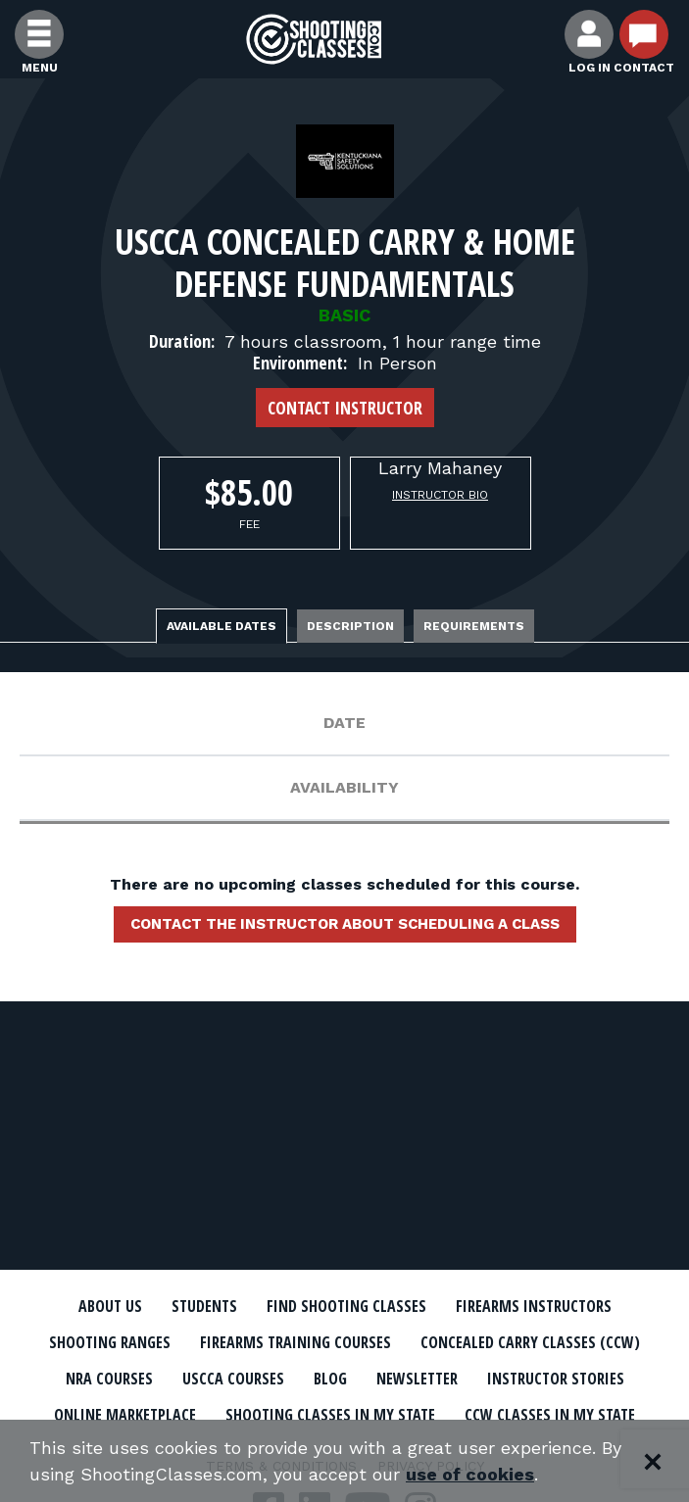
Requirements (473, 626)
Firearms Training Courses (295, 1342)
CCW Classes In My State (550, 1415)
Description (350, 626)
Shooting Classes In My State (330, 1415)
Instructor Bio (440, 495)
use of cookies (470, 1474)
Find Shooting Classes (346, 1306)
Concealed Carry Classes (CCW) (530, 1342)
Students (204, 1306)
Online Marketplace (125, 1415)
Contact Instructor (345, 407)
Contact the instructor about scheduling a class (345, 924)
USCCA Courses (233, 1378)
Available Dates (221, 626)
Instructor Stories (555, 1378)
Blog (330, 1378)
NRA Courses (109, 1378)
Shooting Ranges (110, 1342)
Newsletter (417, 1378)
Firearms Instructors (534, 1306)
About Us (110, 1306)
